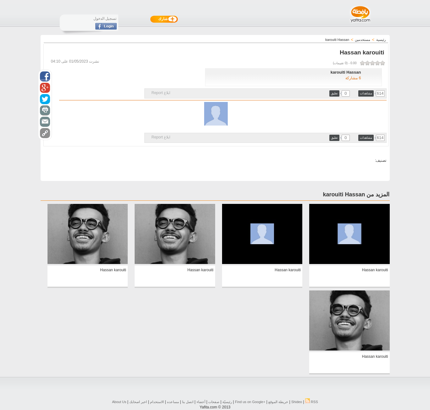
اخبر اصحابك (138, 402)
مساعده (173, 402)
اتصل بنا (187, 402)
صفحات (213, 402)
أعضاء (201, 402)
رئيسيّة (227, 402)
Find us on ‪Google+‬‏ (250, 402)
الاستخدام (157, 402)
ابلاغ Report (161, 93)
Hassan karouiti (375, 270)
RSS (311, 402)
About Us (119, 402)
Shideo (296, 402)
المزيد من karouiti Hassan (356, 194)
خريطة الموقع (278, 402)
